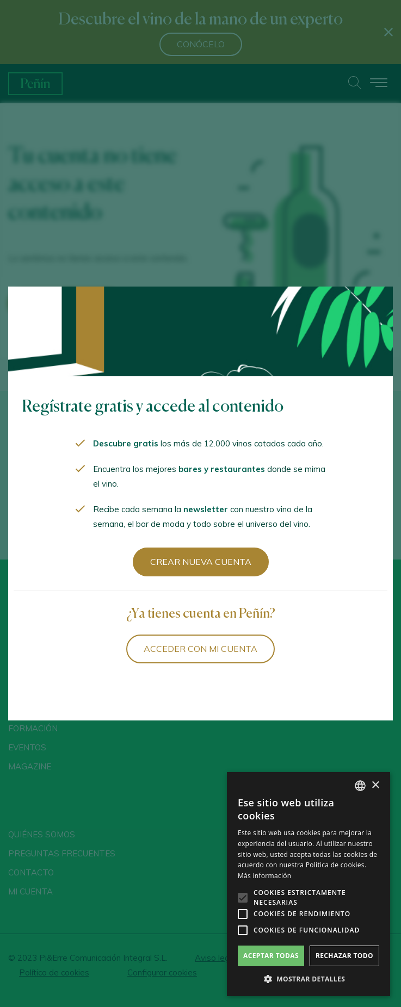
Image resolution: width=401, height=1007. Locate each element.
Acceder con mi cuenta (200, 648)
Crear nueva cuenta (200, 561)
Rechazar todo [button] (344, 955)
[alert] (308, 884)
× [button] (375, 785)
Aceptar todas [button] (271, 955)
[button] (308, 979)
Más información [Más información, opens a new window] (264, 875)
